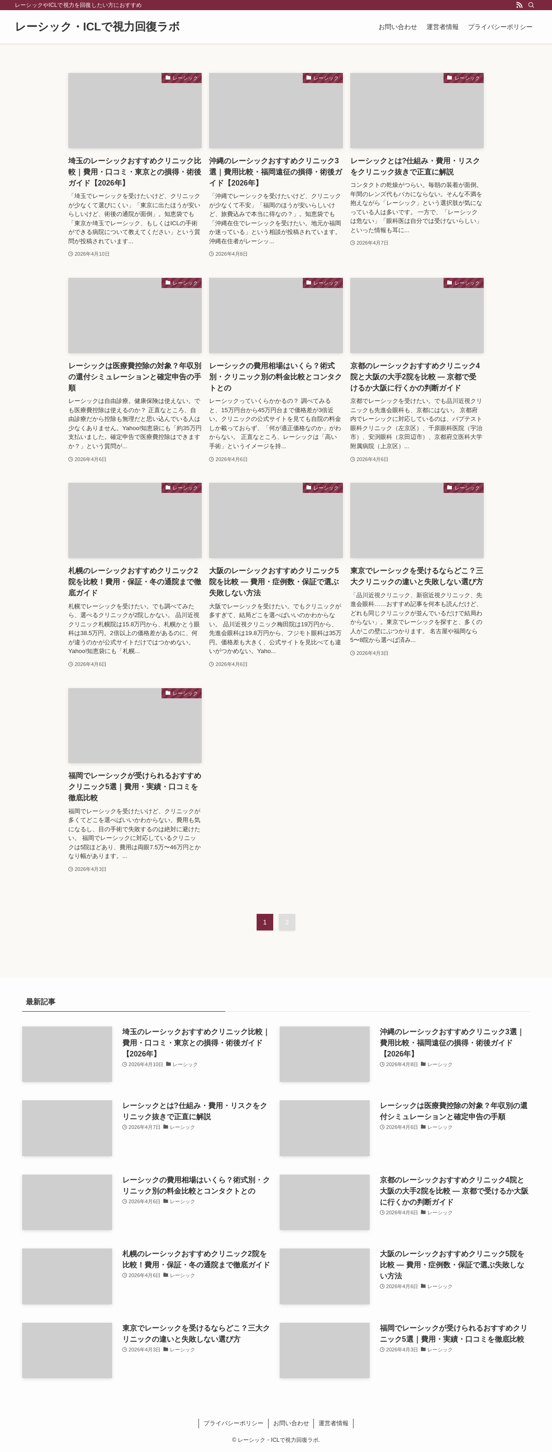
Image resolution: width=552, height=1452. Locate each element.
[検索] (531, 5)
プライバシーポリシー (234, 1423)
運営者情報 (333, 1423)
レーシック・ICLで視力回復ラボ (97, 26)
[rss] (519, 5)
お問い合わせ (291, 1423)
